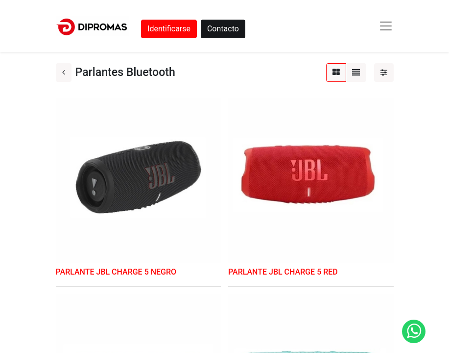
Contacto (223, 28)
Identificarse (168, 28)
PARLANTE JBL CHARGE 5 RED (283, 272)
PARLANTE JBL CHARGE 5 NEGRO (116, 272)
